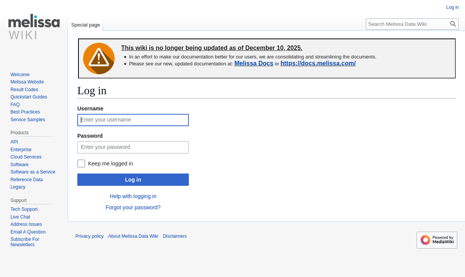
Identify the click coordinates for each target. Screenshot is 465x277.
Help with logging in (133, 196)
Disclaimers (175, 236)
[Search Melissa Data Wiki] (412, 24)
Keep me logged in (110, 163)
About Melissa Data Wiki (133, 236)
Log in (133, 180)
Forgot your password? (132, 207)
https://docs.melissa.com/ (318, 63)
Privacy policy (89, 236)
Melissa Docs (253, 63)
